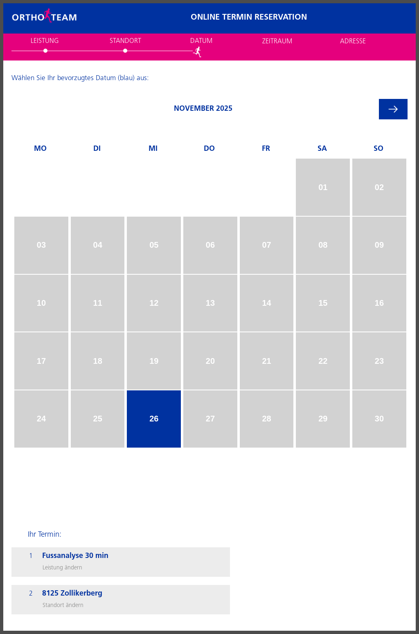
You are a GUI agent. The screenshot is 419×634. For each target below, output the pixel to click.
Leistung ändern (62, 568)
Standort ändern (63, 606)
